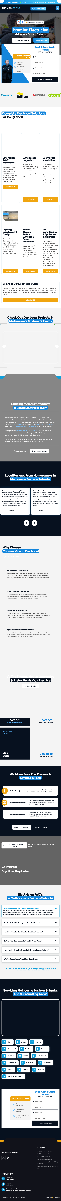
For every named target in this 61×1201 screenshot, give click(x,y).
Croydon (24, 431)
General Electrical (17, 424)
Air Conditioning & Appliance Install (24, 426)
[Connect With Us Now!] (3, 1189)
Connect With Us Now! (12, 1189)
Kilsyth (18, 431)
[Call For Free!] (3, 1178)
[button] (4, 346)
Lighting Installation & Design (45, 424)
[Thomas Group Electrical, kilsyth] (30, 1018)
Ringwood (34, 431)
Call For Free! (9, 1177)
